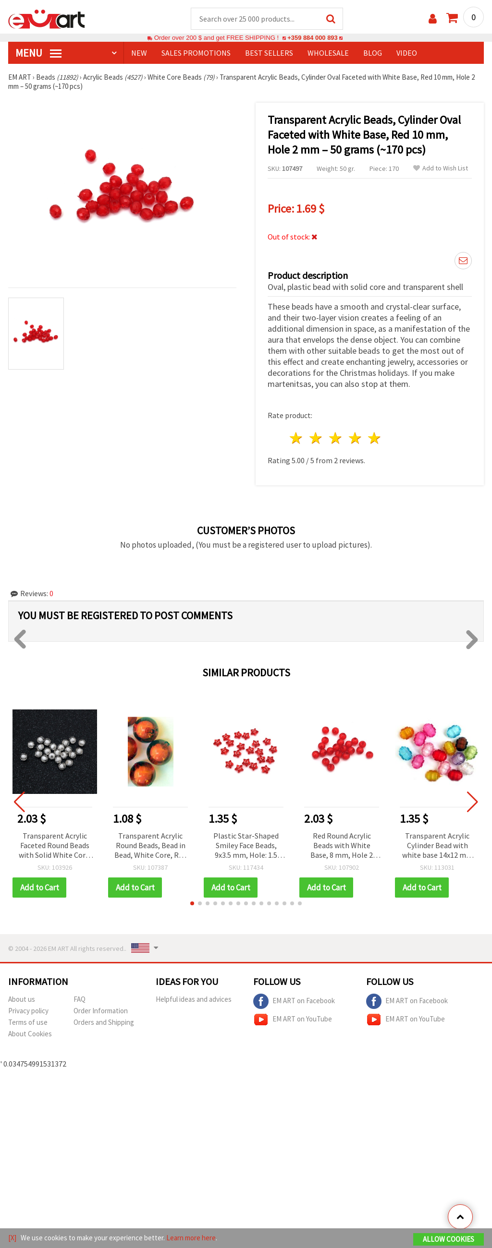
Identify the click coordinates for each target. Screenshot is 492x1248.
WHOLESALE (328, 53)
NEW (139, 53)
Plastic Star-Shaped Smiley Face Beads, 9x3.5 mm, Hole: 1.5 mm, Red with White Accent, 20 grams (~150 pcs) (246, 846)
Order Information (101, 1011)
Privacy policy (28, 1011)
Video (406, 53)
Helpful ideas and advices (194, 999)
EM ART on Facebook (294, 1001)
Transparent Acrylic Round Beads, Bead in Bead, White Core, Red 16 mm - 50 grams (150, 846)
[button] (192, 904)
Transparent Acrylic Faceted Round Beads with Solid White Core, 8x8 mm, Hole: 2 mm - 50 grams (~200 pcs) (55, 846)
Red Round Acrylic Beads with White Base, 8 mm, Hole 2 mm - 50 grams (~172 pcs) (341, 846)
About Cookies (30, 1034)
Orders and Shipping (104, 1022)
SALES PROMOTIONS (196, 53)
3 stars (335, 438)
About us (21, 999)
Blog (372, 53)
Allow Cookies (448, 1239)
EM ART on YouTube (292, 1020)
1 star (297, 438)
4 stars (355, 438)
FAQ (80, 999)
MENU (38, 53)
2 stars (316, 438)
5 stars (375, 438)
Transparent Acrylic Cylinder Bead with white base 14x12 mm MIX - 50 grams (437, 846)
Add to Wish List (440, 168)
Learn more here (191, 1237)
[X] (12, 1237)
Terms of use (28, 1022)
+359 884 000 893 (312, 38)
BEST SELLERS (269, 53)
